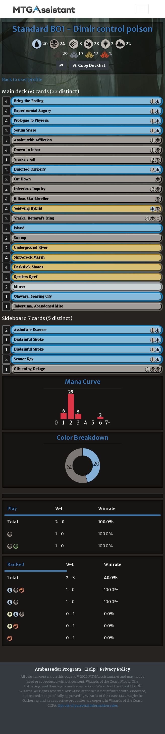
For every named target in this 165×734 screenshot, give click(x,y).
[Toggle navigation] (142, 9)
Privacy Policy (115, 669)
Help (90, 669)
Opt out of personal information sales (88, 705)
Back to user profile (22, 79)
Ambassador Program (58, 669)
